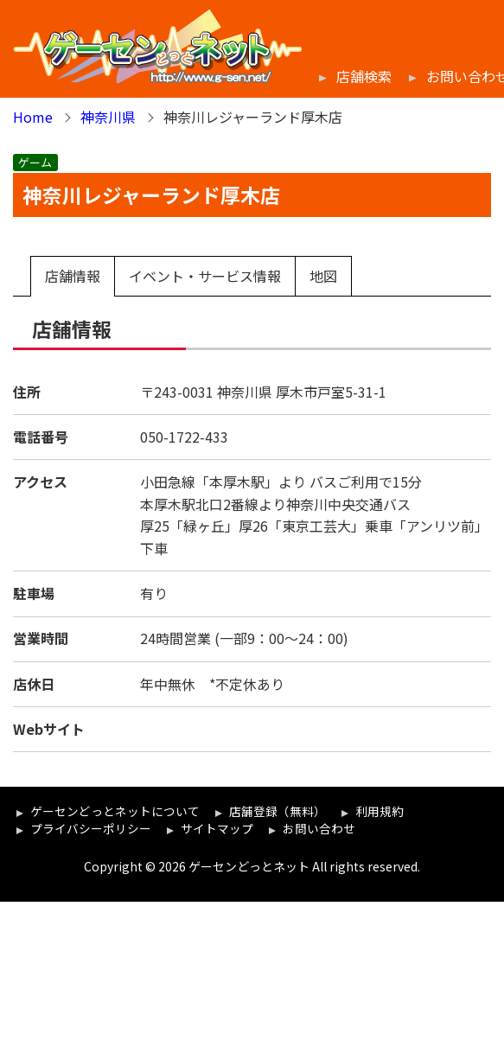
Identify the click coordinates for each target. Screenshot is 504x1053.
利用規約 (379, 811)
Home (33, 116)
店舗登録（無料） (277, 811)
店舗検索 (364, 76)
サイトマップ (217, 828)
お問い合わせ (319, 828)
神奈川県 (108, 116)
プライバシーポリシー (90, 828)
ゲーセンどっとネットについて (115, 811)
